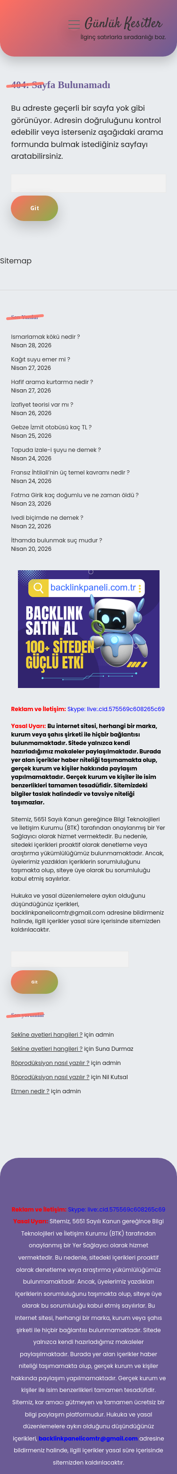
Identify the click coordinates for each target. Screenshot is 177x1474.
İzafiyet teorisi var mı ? (42, 405)
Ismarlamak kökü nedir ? (45, 337)
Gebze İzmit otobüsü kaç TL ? (51, 427)
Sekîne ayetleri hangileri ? (47, 1035)
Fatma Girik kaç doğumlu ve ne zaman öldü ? (74, 495)
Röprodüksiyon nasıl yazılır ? (50, 1063)
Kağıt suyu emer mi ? (40, 359)
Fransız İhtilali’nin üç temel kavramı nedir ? (70, 472)
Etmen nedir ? (30, 1091)
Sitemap (16, 260)
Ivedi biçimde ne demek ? (47, 518)
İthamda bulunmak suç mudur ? (56, 540)
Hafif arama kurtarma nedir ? (52, 382)
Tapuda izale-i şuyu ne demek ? (56, 450)
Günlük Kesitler (123, 24)
